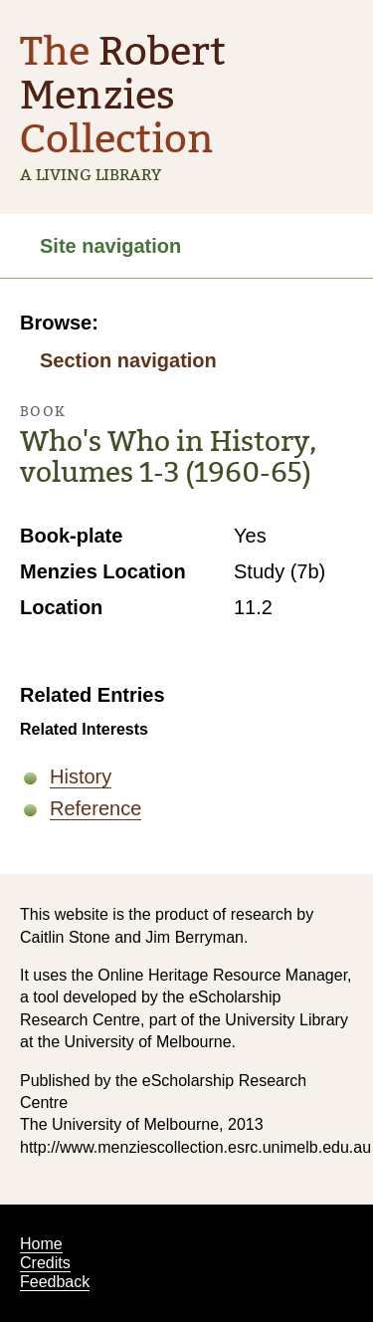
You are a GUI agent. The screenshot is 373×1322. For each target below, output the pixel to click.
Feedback (55, 1281)
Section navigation (128, 360)
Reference (95, 808)
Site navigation (110, 246)
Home (41, 1243)
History (80, 776)
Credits (45, 1262)
